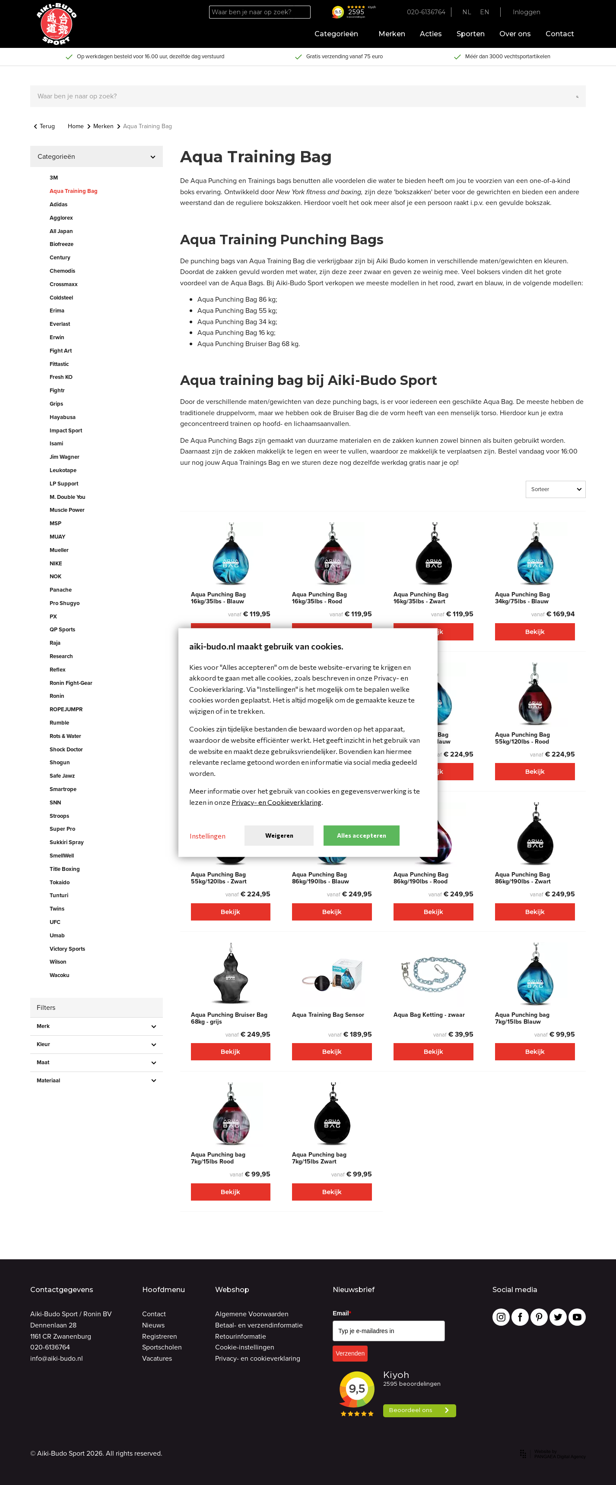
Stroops (59, 816)
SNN (55, 802)
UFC (55, 922)
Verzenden (350, 1353)
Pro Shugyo (64, 603)
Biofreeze (61, 244)
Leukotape (63, 470)
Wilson (58, 962)
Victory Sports (67, 949)
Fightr (57, 390)
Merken (391, 34)
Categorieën (339, 34)
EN (484, 12)
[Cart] (571, 12)
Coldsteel (61, 297)
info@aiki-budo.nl (56, 1358)
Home (76, 126)
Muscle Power (67, 510)
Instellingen (207, 835)
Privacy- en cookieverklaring (257, 1358)
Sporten (471, 34)
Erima (57, 310)
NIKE (56, 563)
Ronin (57, 696)
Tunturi (59, 895)
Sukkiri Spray (67, 842)
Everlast (60, 324)
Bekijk (535, 632)
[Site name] (56, 24)
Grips (56, 404)
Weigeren (279, 835)
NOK (55, 576)
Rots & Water (65, 736)
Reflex (58, 669)
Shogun (60, 762)
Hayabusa (63, 417)
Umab (57, 935)
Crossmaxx (64, 284)
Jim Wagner (64, 457)
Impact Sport (66, 430)
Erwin (57, 337)
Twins (57, 909)
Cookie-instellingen (244, 1347)
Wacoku (60, 975)
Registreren (159, 1336)
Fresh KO (61, 377)
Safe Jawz (62, 776)
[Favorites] (556, 12)
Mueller (59, 550)
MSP (55, 523)
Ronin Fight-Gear (71, 683)
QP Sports (62, 629)
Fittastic (59, 364)
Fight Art (61, 351)
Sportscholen (162, 1347)
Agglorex (61, 218)
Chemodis (62, 271)
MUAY (57, 537)
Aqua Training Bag (74, 191)
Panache (61, 590)
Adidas (58, 204)
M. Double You (68, 497)
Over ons (515, 34)
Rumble (59, 723)
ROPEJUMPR (66, 709)
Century (60, 257)
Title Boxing (65, 869)
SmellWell (62, 855)
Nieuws (153, 1325)
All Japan (61, 231)
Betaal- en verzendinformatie (259, 1325)
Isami (56, 443)
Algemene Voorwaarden (252, 1314)
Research (61, 656)
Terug (44, 126)
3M (54, 177)
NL (466, 12)
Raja (55, 643)
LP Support (64, 483)
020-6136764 (50, 1347)
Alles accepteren (361, 835)
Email (342, 1313)
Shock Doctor (66, 749)
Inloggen (526, 12)
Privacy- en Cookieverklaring (276, 802)
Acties (431, 34)
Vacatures (157, 1358)
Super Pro (62, 829)
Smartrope (63, 789)
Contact (560, 34)
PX (53, 616)
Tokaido (60, 882)
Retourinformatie (240, 1336)
